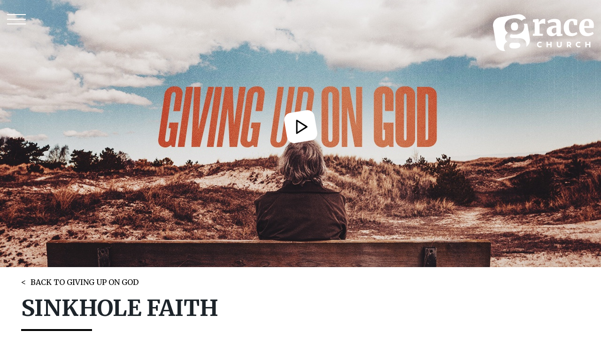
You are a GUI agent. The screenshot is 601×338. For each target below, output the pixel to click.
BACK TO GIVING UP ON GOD (85, 282)
